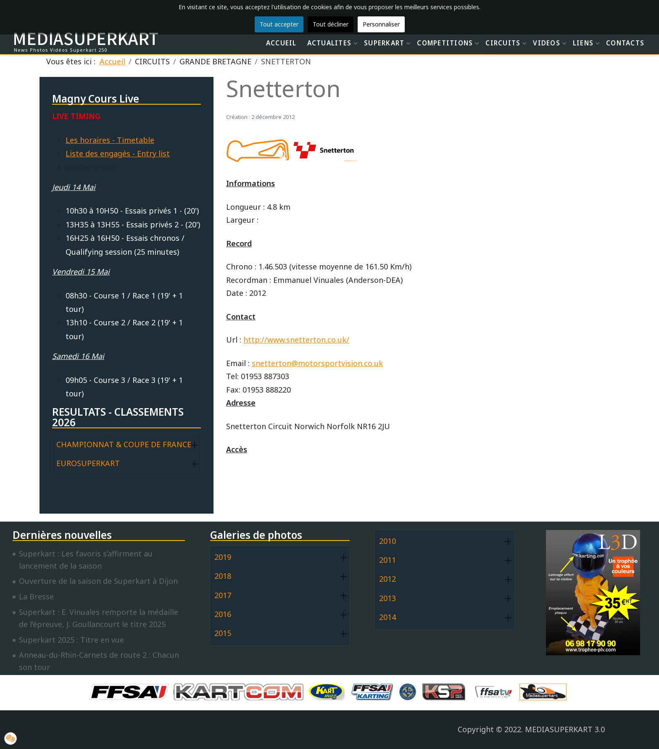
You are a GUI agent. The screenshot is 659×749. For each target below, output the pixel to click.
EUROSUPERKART (88, 463)
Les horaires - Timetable (110, 140)
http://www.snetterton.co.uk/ (296, 340)
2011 (387, 560)
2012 (387, 579)
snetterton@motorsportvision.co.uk (317, 363)
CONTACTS (625, 43)
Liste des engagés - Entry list (118, 153)
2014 (387, 617)
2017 (222, 595)
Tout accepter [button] (279, 24)
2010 (387, 541)
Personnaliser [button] (381, 24)
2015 (222, 633)
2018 (222, 576)
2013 (387, 598)
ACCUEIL (281, 43)
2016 (222, 614)
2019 (222, 557)
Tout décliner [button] (330, 24)
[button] (194, 444)
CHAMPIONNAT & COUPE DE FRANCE (123, 444)
